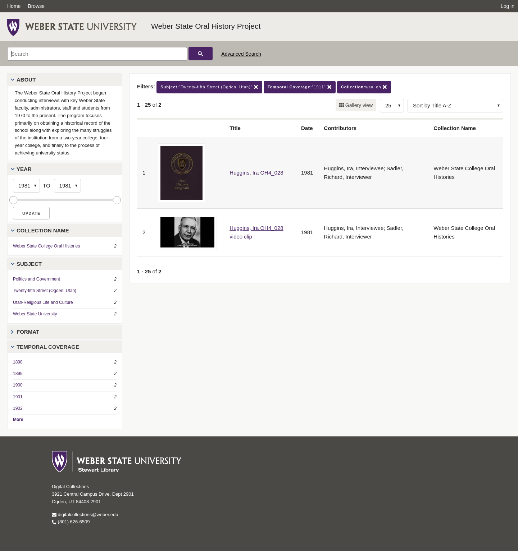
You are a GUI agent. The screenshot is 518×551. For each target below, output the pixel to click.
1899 (18, 373)
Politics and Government (36, 279)
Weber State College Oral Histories (46, 246)
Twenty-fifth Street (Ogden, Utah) (44, 290)
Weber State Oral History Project (205, 26)
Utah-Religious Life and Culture (43, 302)
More (18, 419)
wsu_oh (364, 87)
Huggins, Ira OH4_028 (256, 173)
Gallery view (358, 105)
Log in (507, 6)
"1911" (300, 87)
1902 (18, 408)
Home (14, 6)
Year (24, 169)
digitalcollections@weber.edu (85, 514)
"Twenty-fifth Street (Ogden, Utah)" (209, 87)
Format (28, 332)
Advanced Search (241, 54)
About (26, 80)
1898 (18, 362)
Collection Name (43, 230)
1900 (18, 385)
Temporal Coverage (48, 347)
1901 (18, 396)
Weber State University (35, 313)
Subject (29, 264)
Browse (36, 6)
